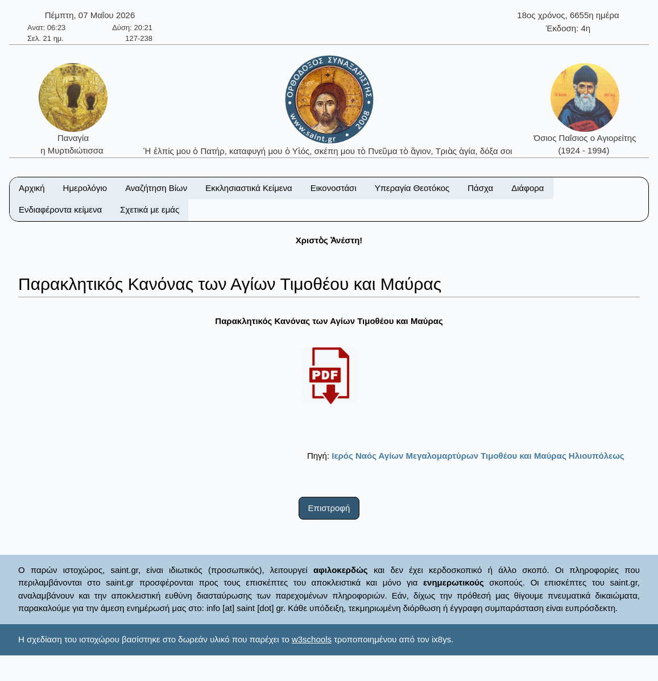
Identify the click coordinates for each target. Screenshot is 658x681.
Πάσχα (480, 188)
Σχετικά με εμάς (149, 209)
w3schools (312, 639)
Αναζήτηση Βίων (156, 188)
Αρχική (32, 188)
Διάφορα (527, 188)
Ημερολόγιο (85, 188)
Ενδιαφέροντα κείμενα (60, 209)
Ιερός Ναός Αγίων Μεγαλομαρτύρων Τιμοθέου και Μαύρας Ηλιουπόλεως (478, 455)
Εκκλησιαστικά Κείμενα (248, 188)
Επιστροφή (329, 508)
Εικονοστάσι (334, 188)
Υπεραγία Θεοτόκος (412, 188)
